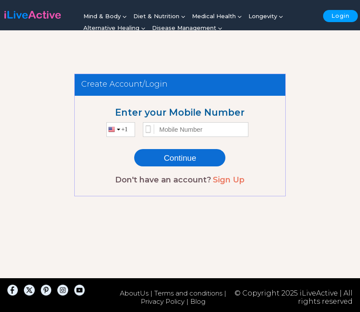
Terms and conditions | (190, 293)
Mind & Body (105, 16)
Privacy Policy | (165, 301)
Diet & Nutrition (159, 16)
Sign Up (228, 180)
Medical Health (217, 16)
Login (340, 15)
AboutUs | (137, 293)
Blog (197, 301)
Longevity (265, 16)
